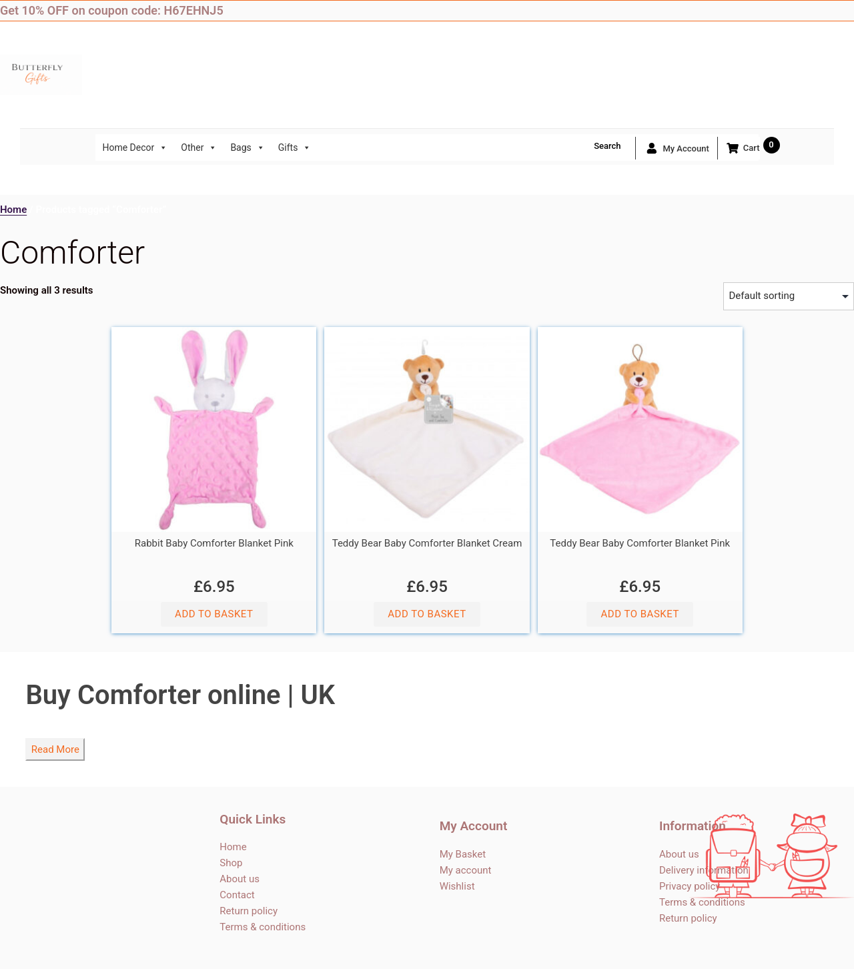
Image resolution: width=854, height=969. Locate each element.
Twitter (791, 11)
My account (676, 148)
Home (13, 210)
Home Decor (134, 147)
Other (199, 147)
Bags (247, 147)
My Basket (463, 854)
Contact (237, 895)
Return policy (249, 911)
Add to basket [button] (214, 614)
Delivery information (704, 870)
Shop (231, 863)
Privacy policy (689, 886)
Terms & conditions (263, 927)
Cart (742, 148)
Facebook (764, 11)
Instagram (817, 11)
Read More (55, 749)
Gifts (295, 147)
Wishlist (457, 886)
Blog (844, 11)
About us (240, 879)
